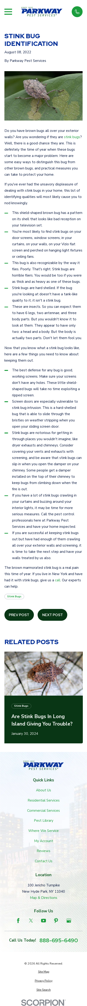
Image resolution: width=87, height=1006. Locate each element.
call (57, 580)
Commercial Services (43, 810)
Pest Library (43, 820)
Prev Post (19, 615)
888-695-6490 (58, 940)
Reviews (43, 851)
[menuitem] (43, 971)
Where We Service (43, 830)
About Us (43, 790)
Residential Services (44, 800)
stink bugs (72, 137)
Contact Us (43, 861)
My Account (43, 841)
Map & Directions (43, 897)
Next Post (52, 615)
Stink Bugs (14, 596)
